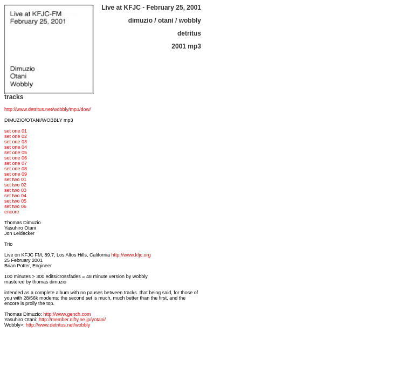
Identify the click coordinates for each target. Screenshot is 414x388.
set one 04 (15, 147)
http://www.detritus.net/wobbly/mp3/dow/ (47, 109)
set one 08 (15, 168)
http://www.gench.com (67, 314)
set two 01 (15, 179)
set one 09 (15, 174)
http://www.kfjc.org (131, 255)
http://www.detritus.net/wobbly (58, 325)
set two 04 (15, 195)
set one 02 (15, 136)
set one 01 (15, 131)
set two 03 (15, 190)
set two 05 (15, 201)
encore (11, 211)
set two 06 (15, 206)
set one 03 (15, 141)
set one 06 (15, 158)
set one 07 (15, 163)
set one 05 (15, 152)
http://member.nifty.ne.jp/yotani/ (72, 319)
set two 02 (15, 185)
